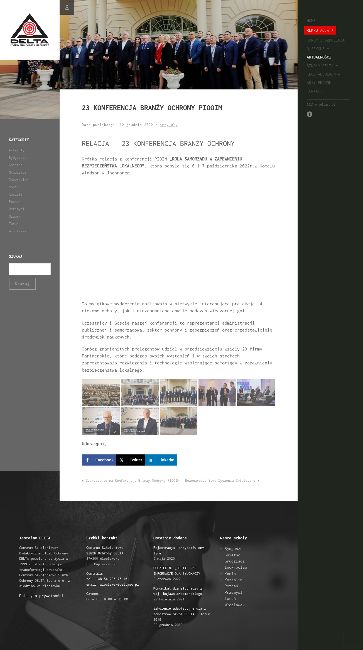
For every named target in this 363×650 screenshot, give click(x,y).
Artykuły (16, 150)
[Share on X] (130, 460)
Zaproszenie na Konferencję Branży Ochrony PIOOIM (132, 480)
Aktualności (319, 57)
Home (311, 20)
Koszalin (16, 194)
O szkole (316, 48)
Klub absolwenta (323, 74)
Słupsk (15, 216)
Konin (14, 187)
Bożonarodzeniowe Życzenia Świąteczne (220, 480)
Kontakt (314, 91)
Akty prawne (319, 82)
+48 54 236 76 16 (111, 579)
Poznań (15, 201)
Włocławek (17, 231)
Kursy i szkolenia (326, 40)
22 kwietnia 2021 (177, 593)
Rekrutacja (318, 30)
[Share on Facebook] (99, 460)
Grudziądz (17, 172)
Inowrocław (18, 179)
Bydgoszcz (17, 157)
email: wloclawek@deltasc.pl (112, 584)
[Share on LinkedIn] (161, 460)
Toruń (14, 223)
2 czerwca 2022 (177, 573)
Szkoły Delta (320, 65)
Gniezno (16, 165)
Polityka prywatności (41, 595)
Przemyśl (16, 209)
